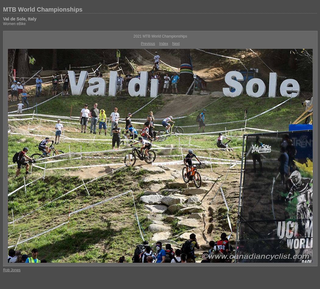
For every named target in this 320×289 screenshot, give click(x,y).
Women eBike (14, 24)
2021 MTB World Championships (160, 36)
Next (176, 44)
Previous (148, 44)
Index (163, 44)
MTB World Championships (43, 9)
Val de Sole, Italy (20, 18)
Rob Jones (11, 270)
